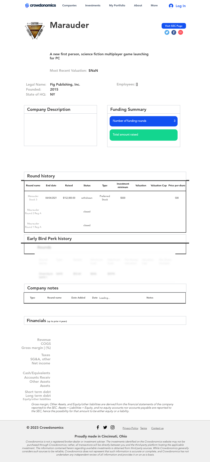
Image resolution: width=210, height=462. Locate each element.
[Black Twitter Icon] (105, 427)
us (157, 428)
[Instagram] (112, 427)
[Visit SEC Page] (174, 26)
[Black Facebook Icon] (97, 427)
